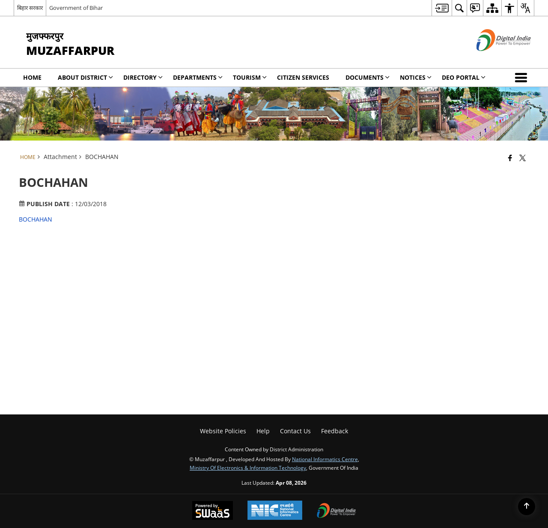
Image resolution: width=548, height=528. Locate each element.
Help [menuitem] (263, 431)
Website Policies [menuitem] (223, 431)
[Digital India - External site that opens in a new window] (493, 58)
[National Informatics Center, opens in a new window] (275, 511)
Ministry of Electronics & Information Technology (248, 467)
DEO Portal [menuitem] (463, 77)
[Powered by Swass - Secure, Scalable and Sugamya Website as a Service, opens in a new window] (212, 511)
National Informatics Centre (325, 459)
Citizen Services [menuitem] (303, 77)
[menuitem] (442, 8)
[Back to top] (526, 506)
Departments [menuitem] (198, 77)
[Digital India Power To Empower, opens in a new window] (336, 511)
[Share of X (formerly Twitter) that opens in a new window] (522, 157)
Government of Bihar (76, 8)
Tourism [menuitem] (250, 77)
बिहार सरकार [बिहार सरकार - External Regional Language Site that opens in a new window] (30, 8)
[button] (522, 78)
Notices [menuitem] (416, 77)
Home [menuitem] (32, 77)
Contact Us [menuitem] (295, 431)
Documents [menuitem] (367, 77)
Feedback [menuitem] (334, 431)
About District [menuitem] (85, 77)
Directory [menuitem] (143, 77)
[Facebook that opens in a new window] (510, 157)
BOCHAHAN (35, 219)
